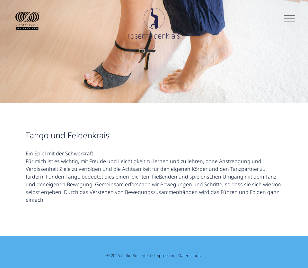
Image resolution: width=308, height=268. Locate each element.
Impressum (164, 255)
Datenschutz (190, 255)
